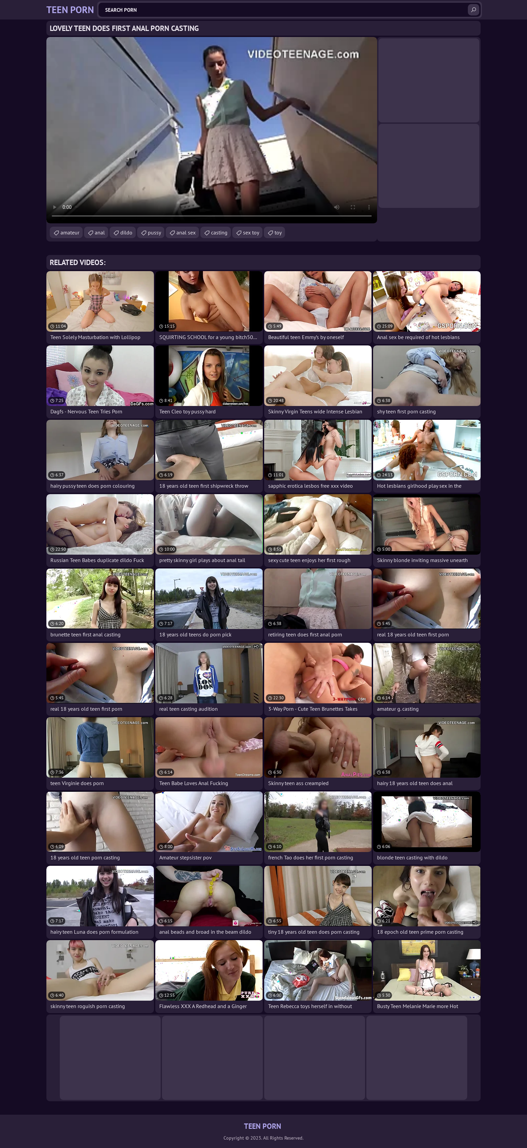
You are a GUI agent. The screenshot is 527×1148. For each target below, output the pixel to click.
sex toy (251, 232)
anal (100, 232)
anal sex (186, 232)
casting (219, 232)
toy (278, 232)
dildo (126, 232)
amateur (69, 232)
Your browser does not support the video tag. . (211, 130)
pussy (154, 232)
